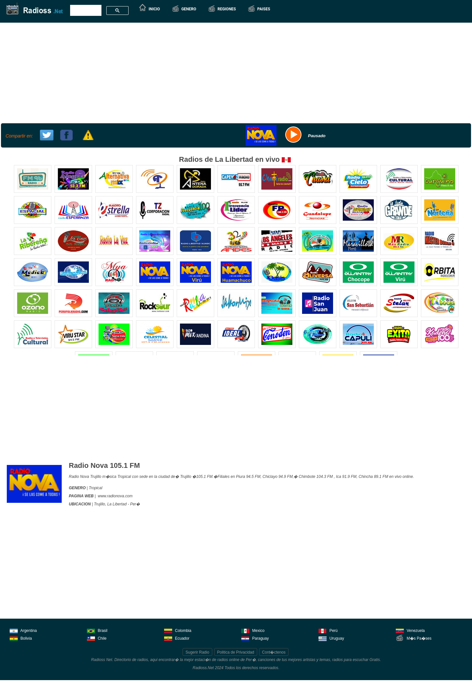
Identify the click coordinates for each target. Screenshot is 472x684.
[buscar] (85, 11)
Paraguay (255, 638)
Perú (328, 630)
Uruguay (331, 638)
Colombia (177, 630)
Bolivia (21, 638)
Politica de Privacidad (235, 652)
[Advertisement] (235, 72)
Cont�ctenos (274, 652)
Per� (135, 504)
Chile (97, 638)
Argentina (23, 630)
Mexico (252, 630)
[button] (184, 9)
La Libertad (117, 504)
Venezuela (410, 630)
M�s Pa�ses (413, 638)
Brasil (97, 630)
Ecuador (176, 638)
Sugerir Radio (197, 652)
